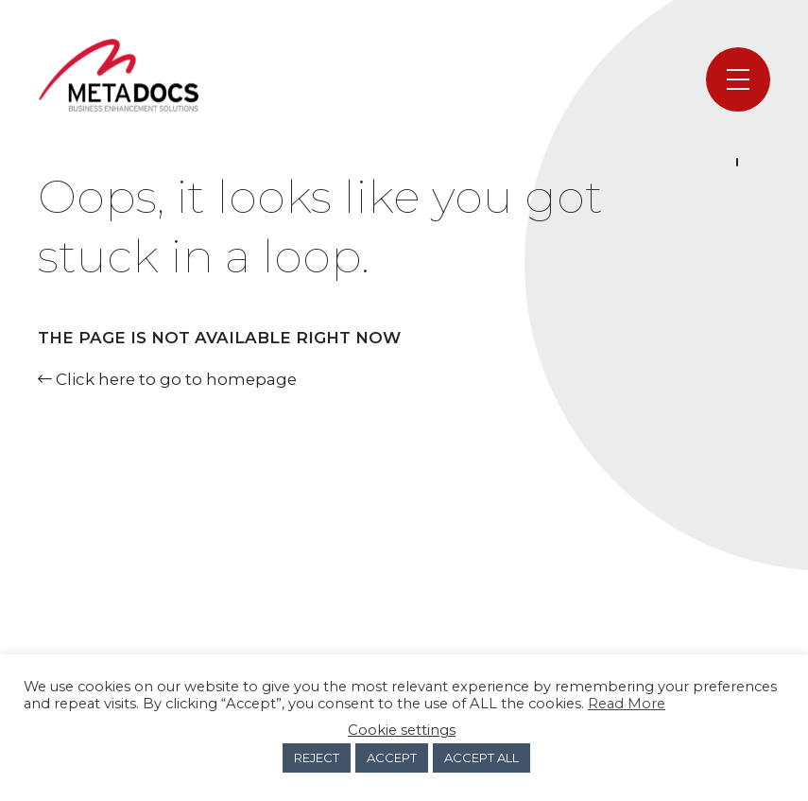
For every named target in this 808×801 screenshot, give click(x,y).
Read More (626, 703)
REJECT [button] (316, 757)
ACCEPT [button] (392, 757)
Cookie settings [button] (402, 730)
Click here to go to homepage (167, 379)
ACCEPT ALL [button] (481, 757)
